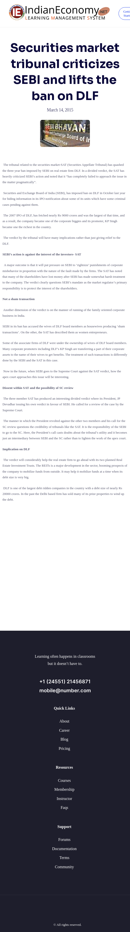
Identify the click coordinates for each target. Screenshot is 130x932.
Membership (64, 789)
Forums (64, 839)
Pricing (64, 748)
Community (64, 867)
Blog (64, 739)
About (64, 721)
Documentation (64, 849)
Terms (64, 858)
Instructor (64, 798)
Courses (64, 780)
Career (64, 730)
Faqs (64, 807)
